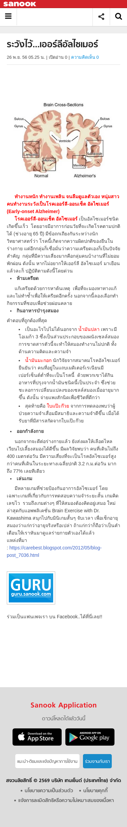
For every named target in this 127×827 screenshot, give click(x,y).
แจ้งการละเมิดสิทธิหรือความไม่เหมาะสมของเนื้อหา (66, 801)
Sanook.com (20, 4)
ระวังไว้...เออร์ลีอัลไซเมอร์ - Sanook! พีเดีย (57, 17)
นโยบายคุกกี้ (95, 791)
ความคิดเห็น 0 (85, 57)
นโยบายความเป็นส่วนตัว (49, 791)
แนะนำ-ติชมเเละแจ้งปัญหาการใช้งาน (47, 761)
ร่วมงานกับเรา (97, 761)
